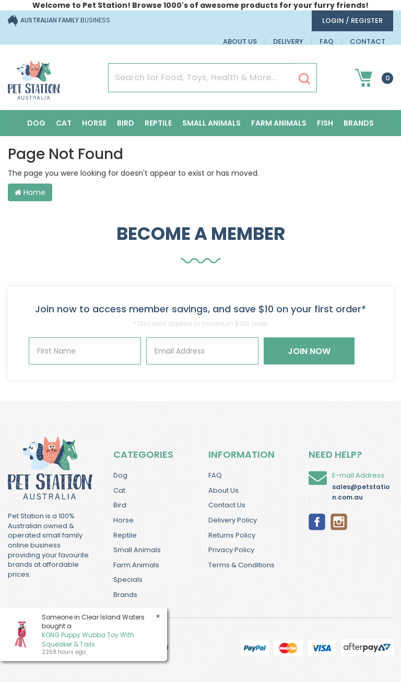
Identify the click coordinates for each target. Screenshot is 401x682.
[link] (317, 521)
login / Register (352, 21)
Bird (125, 123)
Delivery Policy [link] (232, 520)
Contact (367, 41)
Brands (359, 123)
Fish (325, 123)
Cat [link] (119, 490)
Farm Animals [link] (136, 565)
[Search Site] (304, 78)
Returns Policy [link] (231, 535)
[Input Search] (201, 78)
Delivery (288, 41)
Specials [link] (128, 579)
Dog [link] (120, 475)
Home (30, 192)
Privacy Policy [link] (231, 550)
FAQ (327, 41)
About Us (240, 41)
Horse (94, 123)
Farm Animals (278, 123)
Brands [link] (125, 595)
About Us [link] (223, 490)
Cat (64, 123)
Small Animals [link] (137, 550)
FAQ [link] (215, 475)
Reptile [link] (125, 535)
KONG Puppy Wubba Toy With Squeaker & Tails (87, 639)
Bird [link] (119, 505)
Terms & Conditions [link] (241, 565)
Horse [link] (123, 520)
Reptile (158, 123)
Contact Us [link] (226, 505)
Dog (36, 123)
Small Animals (211, 123)
